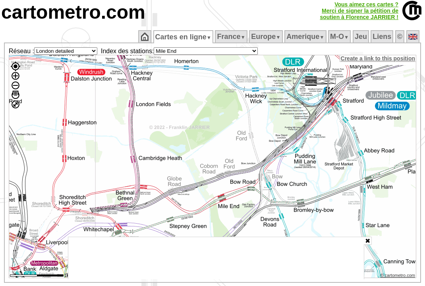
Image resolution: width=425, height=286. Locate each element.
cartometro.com (73, 12)
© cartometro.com (398, 276)
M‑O (340, 37)
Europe (266, 37)
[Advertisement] (216, 258)
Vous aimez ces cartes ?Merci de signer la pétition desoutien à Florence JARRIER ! (359, 10)
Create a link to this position (378, 58)
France (232, 37)
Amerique (306, 37)
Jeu (361, 37)
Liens (382, 37)
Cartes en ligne (184, 37)
